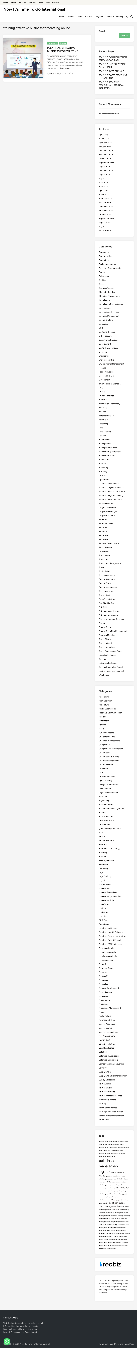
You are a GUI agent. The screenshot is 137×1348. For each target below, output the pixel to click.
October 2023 (105, 214)
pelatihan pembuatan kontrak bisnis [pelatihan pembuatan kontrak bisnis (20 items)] (110, 1179)
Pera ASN (103, 519)
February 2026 (105, 142)
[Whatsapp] (7, 1341)
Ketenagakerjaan (106, 416)
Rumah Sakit (104, 595)
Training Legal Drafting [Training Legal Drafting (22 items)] (120, 1224)
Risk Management (107, 591)
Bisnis (101, 284)
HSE (101, 388)
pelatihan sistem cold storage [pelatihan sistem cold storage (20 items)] (108, 1200)
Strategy (63, 43)
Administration (105, 256)
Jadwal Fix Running (115, 16)
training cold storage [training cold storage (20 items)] (121, 1212)
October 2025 (105, 158)
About (13, 2)
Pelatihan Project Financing (111, 495)
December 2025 (106, 150)
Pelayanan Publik (106, 503)
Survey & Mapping (107, 635)
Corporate (103, 324)
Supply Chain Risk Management (113, 631)
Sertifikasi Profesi (106, 603)
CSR (101, 328)
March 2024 (104, 194)
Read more (64, 68)
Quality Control (105, 583)
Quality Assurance (107, 579)
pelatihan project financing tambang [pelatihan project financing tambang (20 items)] (111, 1194)
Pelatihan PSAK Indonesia (110, 499)
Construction (105, 308)
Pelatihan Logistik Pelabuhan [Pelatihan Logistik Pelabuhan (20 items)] (113, 1150)
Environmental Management (111, 364)
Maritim (102, 463)
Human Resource (106, 396)
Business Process (106, 288)
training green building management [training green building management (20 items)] (111, 1221)
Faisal (51, 74)
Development (105, 344)
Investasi (103, 412)
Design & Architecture (109, 340)
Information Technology (109, 404)
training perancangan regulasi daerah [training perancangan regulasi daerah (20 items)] (115, 1239)
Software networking (108, 615)
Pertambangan (105, 547)
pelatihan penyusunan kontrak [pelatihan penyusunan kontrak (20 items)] (116, 1182)
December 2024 (106, 170)
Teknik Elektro (105, 639)
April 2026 (103, 135)
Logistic (102, 435)
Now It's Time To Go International (34, 9)
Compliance (104, 300)
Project (102, 567)
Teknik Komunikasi (107, 647)
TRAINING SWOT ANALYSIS (111, 71)
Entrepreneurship (106, 360)
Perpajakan (103, 539)
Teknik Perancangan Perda (110, 651)
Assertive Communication (110, 268)
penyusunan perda (107, 515)
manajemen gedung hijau (110, 451)
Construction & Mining (109, 312)
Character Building (107, 292)
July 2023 (103, 226)
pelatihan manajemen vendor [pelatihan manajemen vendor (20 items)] (115, 1176)
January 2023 (105, 230)
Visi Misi (88, 16)
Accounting (104, 252)
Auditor (102, 272)
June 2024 (103, 182)
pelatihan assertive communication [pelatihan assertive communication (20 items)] (110, 1141)
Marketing (103, 467)
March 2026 (104, 139)
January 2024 (105, 202)
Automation (104, 276)
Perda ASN (103, 531)
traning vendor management (111, 671)
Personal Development (109, 543)
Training (102, 659)
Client (79, 16)
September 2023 (106, 218)
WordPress (114, 1344)
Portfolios (32, 2)
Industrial (103, 400)
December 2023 (106, 206)
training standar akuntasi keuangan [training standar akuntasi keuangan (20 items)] (110, 1245)
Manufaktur (104, 459)
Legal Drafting (105, 431)
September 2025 (106, 162)
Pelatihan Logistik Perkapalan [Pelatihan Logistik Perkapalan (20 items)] (108, 1153)
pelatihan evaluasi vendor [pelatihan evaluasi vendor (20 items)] (116, 1144)
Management (52, 43)
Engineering (104, 356)
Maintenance (105, 439)
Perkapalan (103, 535)
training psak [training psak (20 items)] (103, 1242)
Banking (102, 280)
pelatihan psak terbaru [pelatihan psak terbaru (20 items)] (116, 1197)
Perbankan (103, 527)
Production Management (110, 563)
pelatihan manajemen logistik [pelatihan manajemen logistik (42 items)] (108, 1166)
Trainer (70, 16)
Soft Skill (103, 607)
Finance (102, 368)
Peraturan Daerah (106, 523)
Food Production (106, 372)
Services (22, 2)
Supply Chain (105, 627)
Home (5, 2)
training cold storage (108, 663)
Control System (106, 320)
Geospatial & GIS (106, 376)
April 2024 (103, 190)
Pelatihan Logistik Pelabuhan (111, 487)
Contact (55, 2)
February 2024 (105, 198)
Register (99, 16)
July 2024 (103, 178)
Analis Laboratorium (107, 264)
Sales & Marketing (107, 599)
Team (41, 2)
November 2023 (106, 210)
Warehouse (104, 675)
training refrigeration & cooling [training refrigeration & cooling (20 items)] (118, 1242)
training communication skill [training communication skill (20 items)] (108, 1215)
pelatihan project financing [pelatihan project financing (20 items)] (117, 1191)
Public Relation (105, 571)
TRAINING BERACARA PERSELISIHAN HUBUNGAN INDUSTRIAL (111, 85)
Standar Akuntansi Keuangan (111, 619)
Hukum (102, 392)
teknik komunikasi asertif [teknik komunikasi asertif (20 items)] (115, 1209)
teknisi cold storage (107, 655)
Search (102, 31)
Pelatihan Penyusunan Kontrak (112, 491)
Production (104, 559)
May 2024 (103, 186)
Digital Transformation (108, 348)
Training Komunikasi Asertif (111, 667)
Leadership (103, 423)
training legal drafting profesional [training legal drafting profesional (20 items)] (110, 1227)
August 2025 (104, 166)
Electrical (103, 352)
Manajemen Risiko (107, 455)
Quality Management (108, 587)
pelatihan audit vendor (109, 483)
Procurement (104, 555)
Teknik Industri (105, 643)
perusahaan (104, 551)
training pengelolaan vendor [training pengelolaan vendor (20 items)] (115, 1233)
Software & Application (109, 611)
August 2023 (104, 222)
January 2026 (105, 146)
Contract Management (109, 316)
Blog (48, 2)
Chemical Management (109, 296)
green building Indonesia (110, 384)
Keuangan (103, 419)
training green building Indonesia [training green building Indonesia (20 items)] (116, 1218)
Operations (104, 479)
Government (104, 380)
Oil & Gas (103, 475)
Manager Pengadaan (108, 447)
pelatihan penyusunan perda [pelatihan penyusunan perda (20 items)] (108, 1185)
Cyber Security (105, 336)
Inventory (103, 408)
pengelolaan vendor (107, 507)
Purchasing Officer (107, 575)
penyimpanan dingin (108, 511)
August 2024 (104, 174)
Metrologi (103, 471)
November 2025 (106, 154)
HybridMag (128, 1344)
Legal (101, 427)
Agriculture (104, 260)
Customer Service (107, 332)
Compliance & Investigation (111, 304)
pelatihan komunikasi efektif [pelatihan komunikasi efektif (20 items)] (108, 1147)
